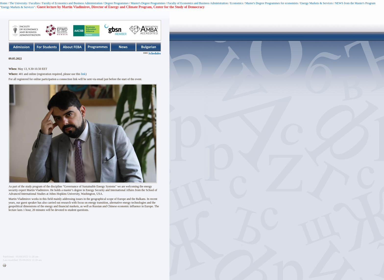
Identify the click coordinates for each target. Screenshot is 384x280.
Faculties (34, 3)
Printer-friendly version (5, 265)
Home (3, 3)
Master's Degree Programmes (148, 3)
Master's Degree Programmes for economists (271, 3)
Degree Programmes (117, 3)
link (83, 74)
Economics (236, 3)
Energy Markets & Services (316, 3)
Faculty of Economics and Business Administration (72, 3)
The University (18, 3)
